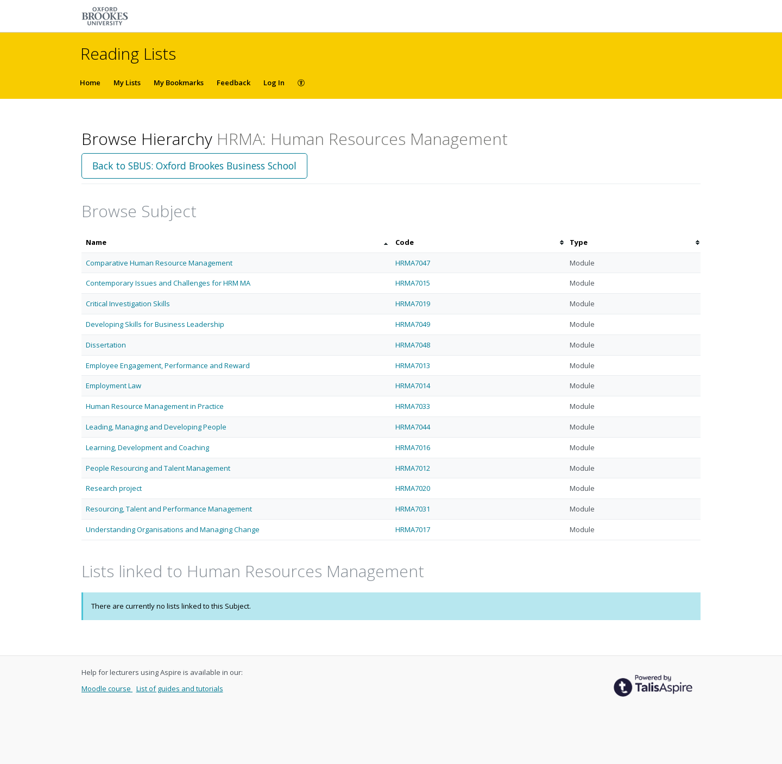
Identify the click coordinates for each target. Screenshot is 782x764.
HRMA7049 (412, 324)
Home (90, 82)
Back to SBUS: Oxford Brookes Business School (194, 165)
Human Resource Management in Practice (155, 406)
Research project (114, 488)
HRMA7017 (412, 529)
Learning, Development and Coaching (147, 447)
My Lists (127, 82)
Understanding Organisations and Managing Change (173, 529)
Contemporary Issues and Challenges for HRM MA (168, 283)
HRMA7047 (412, 263)
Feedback (233, 82)
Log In (274, 82)
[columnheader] (236, 242)
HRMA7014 (412, 385)
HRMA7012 (412, 468)
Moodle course (107, 688)
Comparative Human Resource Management (159, 263)
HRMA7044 (412, 427)
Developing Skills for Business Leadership (155, 324)
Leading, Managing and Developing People (156, 427)
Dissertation (106, 345)
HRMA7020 (412, 488)
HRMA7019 (412, 303)
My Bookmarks (179, 82)
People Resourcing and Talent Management (158, 468)
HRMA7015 (412, 283)
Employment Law (113, 385)
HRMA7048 (412, 345)
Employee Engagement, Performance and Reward (168, 365)
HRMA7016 (412, 447)
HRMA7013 (412, 365)
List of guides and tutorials (179, 688)
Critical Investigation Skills (128, 303)
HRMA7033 (412, 406)
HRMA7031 (412, 509)
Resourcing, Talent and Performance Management (169, 509)
